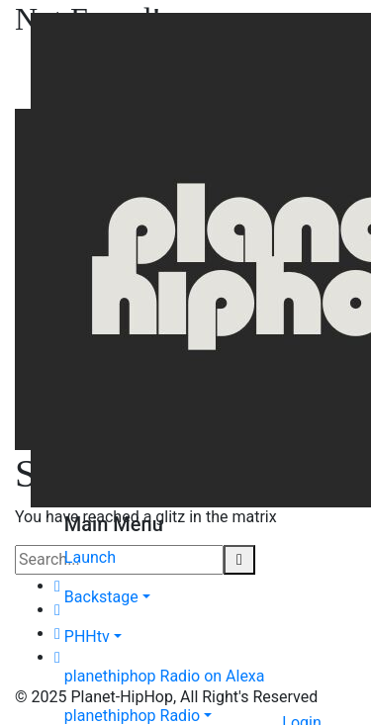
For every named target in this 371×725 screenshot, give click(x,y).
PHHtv (87, 636)
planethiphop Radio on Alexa (164, 676)
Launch (90, 557)
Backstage (101, 597)
